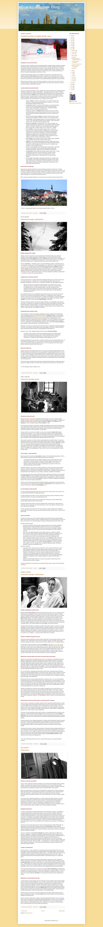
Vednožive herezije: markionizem (32, 574)
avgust (73, 57)
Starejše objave (62, 910)
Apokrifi (45, 484)
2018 (72, 47)
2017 (72, 48)
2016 (72, 82)
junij (73, 72)
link (55, 337)
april (73, 75)
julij (72, 70)
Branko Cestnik (74, 101)
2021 (72, 42)
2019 (72, 45)
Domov (43, 910)
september (74, 55)
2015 (72, 84)
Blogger (56, 920)
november (74, 52)
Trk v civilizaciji (24, 444)
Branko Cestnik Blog (40, 7)
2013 (72, 87)
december (74, 50)
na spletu (34, 433)
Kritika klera (25, 750)
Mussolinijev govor (24, 266)
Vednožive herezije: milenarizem (32, 219)
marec (73, 77)
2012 (72, 89)
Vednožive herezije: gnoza (30, 379)
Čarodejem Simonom (29, 420)
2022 (72, 40)
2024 (72, 37)
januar (73, 80)
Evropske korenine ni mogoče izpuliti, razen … (37, 36)
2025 (72, 35)
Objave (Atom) (29, 912)
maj (72, 73)
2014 (72, 86)
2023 (72, 38)
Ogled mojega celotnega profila (75, 103)
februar (73, 79)
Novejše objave (24, 910)
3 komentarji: (35, 568)
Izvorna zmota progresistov (40, 316)
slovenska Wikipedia (57, 644)
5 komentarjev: (35, 372)
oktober (73, 53)
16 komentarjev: (35, 743)
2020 (72, 43)
